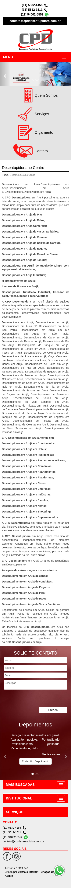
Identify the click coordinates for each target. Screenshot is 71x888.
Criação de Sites (51, 871)
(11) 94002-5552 (32, 14)
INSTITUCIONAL (19, 798)
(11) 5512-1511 (32, 9)
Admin (9, 875)
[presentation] (29, 698)
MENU (8, 57)
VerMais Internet (28, 871)
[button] (5, 74)
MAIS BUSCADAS (20, 785)
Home (5, 175)
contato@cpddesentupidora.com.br (35, 21)
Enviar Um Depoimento (35, 761)
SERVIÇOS (14, 812)
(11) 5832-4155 (32, 5)
